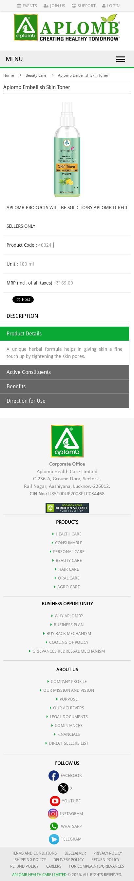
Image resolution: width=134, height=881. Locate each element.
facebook (65, 775)
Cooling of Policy (67, 642)
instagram (65, 813)
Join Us (54, 5)
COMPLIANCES (67, 725)
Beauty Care (36, 75)
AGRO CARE (67, 586)
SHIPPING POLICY (31, 860)
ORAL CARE (67, 578)
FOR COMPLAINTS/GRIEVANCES (96, 866)
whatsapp (65, 826)
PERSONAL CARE (67, 551)
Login (111, 5)
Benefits (16, 386)
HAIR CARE (67, 569)
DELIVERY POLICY (68, 860)
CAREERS (53, 866)
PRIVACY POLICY (107, 853)
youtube (65, 800)
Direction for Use (26, 401)
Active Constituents (29, 372)
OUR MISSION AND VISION (67, 690)
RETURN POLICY (105, 860)
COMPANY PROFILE (67, 681)
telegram (65, 839)
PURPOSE (67, 699)
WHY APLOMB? (67, 615)
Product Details (24, 334)
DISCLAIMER (75, 853)
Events (27, 5)
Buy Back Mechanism (67, 633)
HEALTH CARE (67, 534)
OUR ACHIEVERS (67, 707)
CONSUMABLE (67, 542)
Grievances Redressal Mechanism (67, 651)
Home (8, 75)
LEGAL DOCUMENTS (67, 716)
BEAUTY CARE (67, 560)
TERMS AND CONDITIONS (34, 853)
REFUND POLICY (24, 866)
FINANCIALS (67, 734)
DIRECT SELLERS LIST (67, 743)
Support (84, 5)
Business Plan (67, 624)
